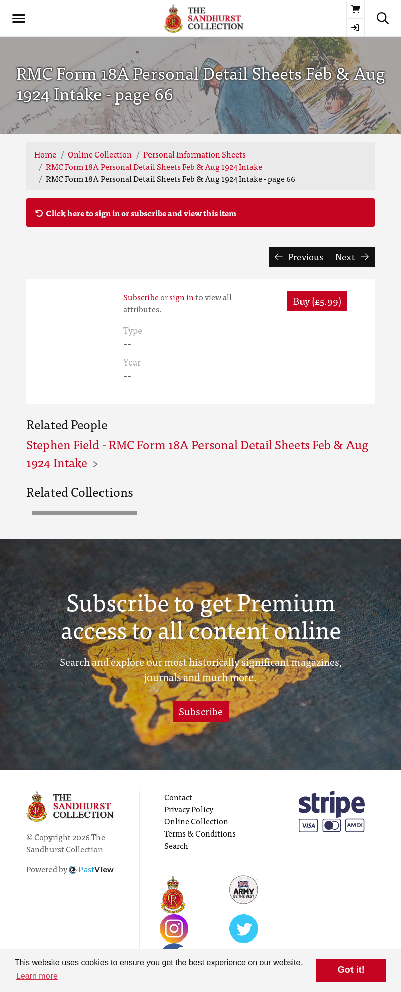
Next (352, 256)
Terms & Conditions (200, 833)
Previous (299, 256)
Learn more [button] (37, 976)
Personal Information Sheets (194, 154)
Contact (178, 796)
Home (45, 154)
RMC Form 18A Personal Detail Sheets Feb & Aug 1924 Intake (154, 166)
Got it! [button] (351, 970)
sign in (181, 296)
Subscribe (141, 296)
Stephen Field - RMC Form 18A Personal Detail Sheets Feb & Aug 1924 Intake (197, 453)
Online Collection (100, 154)
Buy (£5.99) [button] (317, 300)
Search (176, 845)
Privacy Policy (188, 808)
